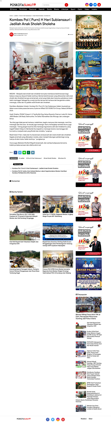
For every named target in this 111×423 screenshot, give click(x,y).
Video (87, 9)
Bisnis (56, 9)
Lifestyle (64, 9)
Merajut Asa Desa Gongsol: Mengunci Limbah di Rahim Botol (94, 407)
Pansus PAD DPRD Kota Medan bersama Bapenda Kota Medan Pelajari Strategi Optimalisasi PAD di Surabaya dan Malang (57, 271)
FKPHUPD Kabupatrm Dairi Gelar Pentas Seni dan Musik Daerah (94, 343)
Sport (73, 9)
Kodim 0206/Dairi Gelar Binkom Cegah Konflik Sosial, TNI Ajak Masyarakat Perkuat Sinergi (94, 335)
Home (13, 9)
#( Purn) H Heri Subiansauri (34, 158)
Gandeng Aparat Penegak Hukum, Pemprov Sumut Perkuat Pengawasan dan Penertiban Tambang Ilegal (24, 271)
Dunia (49, 9)
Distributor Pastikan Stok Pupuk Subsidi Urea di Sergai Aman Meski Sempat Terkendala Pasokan (93, 375)
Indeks (94, 9)
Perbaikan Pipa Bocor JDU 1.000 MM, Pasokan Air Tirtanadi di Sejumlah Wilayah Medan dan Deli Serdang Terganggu (24, 216)
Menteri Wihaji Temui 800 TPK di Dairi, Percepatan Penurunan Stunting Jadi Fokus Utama (88, 317)
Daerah (42, 9)
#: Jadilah (21, 158)
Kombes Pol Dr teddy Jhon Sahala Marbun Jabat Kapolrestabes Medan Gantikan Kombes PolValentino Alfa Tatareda (39, 172)
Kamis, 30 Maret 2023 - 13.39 (20, 35)
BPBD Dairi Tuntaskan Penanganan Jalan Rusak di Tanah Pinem (94, 384)
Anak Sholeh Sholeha (38, 15)
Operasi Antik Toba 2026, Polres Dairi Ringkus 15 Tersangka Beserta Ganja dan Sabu (94, 354)
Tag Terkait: (13, 158)
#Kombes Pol (62, 158)
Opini (80, 9)
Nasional (32, 9)
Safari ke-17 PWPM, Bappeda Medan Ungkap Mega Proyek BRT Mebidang (58, 215)
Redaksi (84, 419)
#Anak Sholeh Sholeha (50, 158)
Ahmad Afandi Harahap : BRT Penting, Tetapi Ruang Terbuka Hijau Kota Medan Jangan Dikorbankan (94, 365)
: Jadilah (16, 15)
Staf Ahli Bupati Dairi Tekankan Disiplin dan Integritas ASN (94, 324)
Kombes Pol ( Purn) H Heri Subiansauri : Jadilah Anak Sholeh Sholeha (35, 168)
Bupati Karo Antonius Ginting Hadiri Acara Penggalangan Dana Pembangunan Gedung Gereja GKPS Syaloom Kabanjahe (57, 244)
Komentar (70, 34)
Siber (90, 419)
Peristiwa (23, 9)
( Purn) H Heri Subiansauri (25, 15)
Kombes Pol (47, 15)
